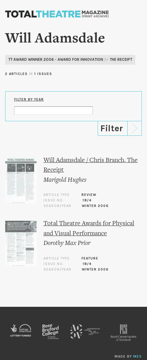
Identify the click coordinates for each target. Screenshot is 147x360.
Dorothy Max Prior (66, 243)
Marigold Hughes (64, 180)
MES (137, 356)
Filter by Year (29, 99)
